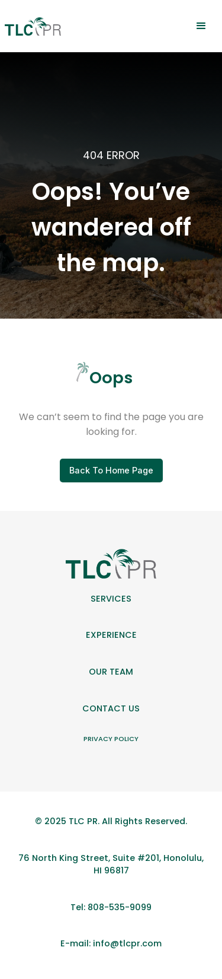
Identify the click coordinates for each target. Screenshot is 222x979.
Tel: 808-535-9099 (111, 907)
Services (111, 599)
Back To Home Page (111, 470)
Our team (111, 672)
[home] (33, 26)
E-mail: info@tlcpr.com (111, 943)
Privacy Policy (111, 738)
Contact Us (111, 708)
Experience (111, 635)
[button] (201, 26)
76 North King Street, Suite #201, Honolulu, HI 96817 (111, 864)
